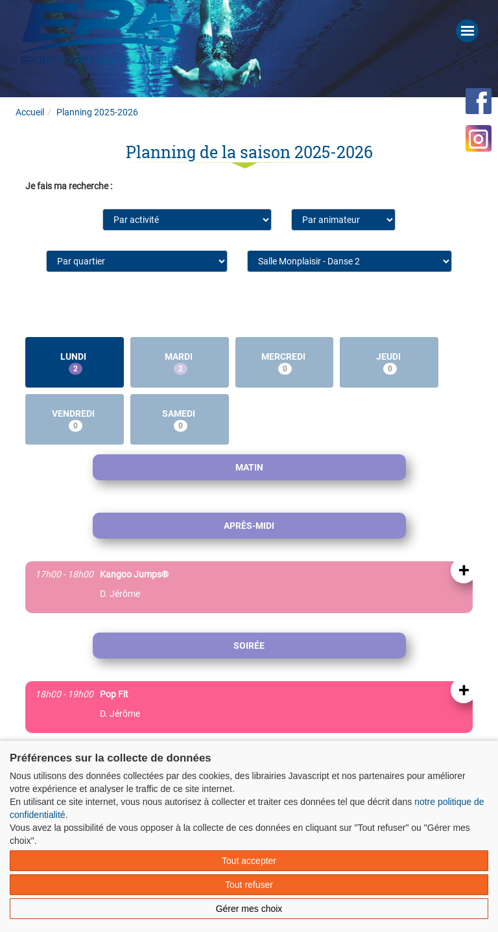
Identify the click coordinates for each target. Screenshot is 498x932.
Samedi (179, 420)
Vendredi (74, 420)
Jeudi (389, 363)
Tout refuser (249, 885)
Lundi (74, 363)
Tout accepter (249, 861)
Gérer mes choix (249, 908)
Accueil (30, 112)
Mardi (180, 363)
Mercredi (284, 363)
